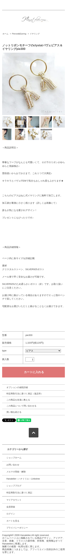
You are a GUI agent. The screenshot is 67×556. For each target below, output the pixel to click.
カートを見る (12, 521)
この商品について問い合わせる (21, 406)
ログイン (10, 514)
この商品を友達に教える (18, 400)
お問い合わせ (12, 465)
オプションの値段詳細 (17, 387)
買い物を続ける (13, 412)
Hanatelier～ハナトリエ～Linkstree (23, 479)
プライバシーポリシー (17, 528)
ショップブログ (13, 485)
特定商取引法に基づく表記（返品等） (24, 393)
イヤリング (35, 34)
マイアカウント (13, 500)
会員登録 (10, 507)
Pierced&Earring (19, 34)
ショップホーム (13, 457)
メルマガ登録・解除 (16, 471)
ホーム (5, 34)
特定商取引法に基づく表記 (19, 492)
